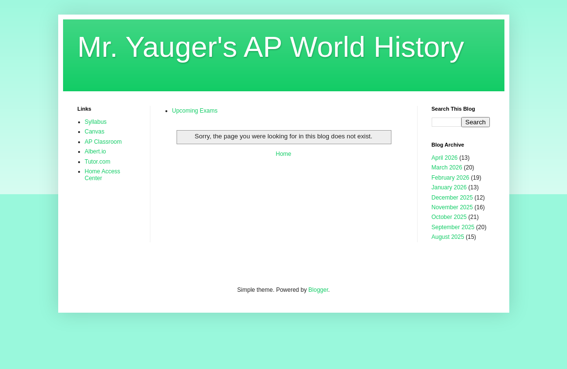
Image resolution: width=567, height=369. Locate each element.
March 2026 (447, 167)
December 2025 (452, 197)
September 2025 (453, 227)
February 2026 (451, 177)
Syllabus (96, 121)
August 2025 (448, 237)
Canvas (95, 131)
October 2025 (449, 217)
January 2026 (449, 187)
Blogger (318, 289)
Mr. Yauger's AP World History (271, 47)
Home (283, 154)
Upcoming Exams (195, 110)
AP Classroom (103, 141)
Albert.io (95, 151)
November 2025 (452, 207)
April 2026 (445, 157)
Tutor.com (98, 161)
